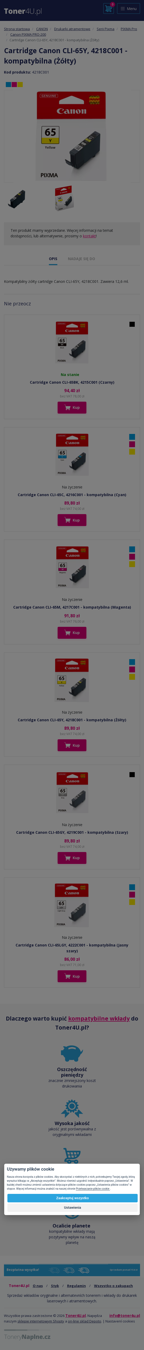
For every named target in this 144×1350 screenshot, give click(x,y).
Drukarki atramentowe (72, 28)
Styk (55, 1285)
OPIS (53, 258)
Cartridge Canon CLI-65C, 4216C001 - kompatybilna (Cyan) (72, 494)
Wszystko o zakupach (113, 1285)
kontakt (89, 235)
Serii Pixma (105, 28)
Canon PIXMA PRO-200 (28, 34)
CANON (42, 28)
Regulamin (76, 1285)
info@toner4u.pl (124, 1315)
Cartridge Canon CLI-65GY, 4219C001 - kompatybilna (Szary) (72, 832)
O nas (38, 1285)
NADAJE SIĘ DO (81, 258)
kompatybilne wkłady (99, 1018)
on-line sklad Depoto (84, 1321)
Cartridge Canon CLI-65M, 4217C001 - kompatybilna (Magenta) (72, 607)
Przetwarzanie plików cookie (93, 1188)
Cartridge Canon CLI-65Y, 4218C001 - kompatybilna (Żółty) (72, 719)
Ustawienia (72, 1207)
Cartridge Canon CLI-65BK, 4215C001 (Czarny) (72, 382)
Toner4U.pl (75, 1315)
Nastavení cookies (120, 1321)
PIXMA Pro (129, 28)
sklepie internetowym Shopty (40, 1321)
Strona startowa (17, 28)
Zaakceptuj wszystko (72, 1198)
